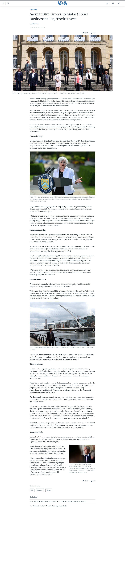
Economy (33, 10)
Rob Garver (35, 24)
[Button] (85, 32)
